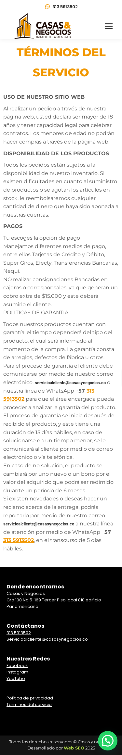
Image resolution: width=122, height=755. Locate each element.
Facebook (17, 665)
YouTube (16, 678)
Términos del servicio (29, 704)
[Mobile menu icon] (108, 26)
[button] (107, 740)
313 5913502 (61, 7)
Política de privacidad (30, 698)
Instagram (17, 672)
